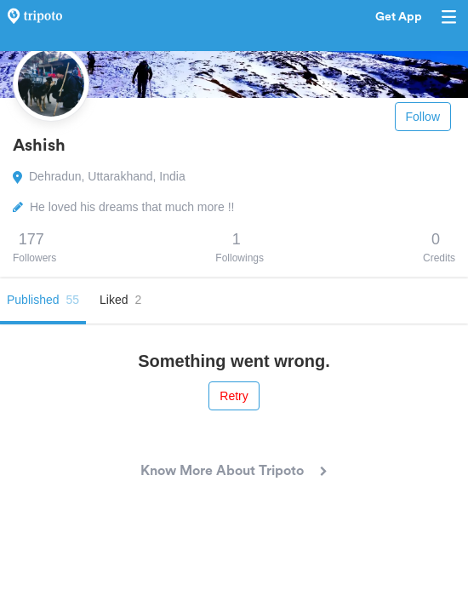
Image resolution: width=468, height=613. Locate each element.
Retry (234, 396)
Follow (423, 116)
